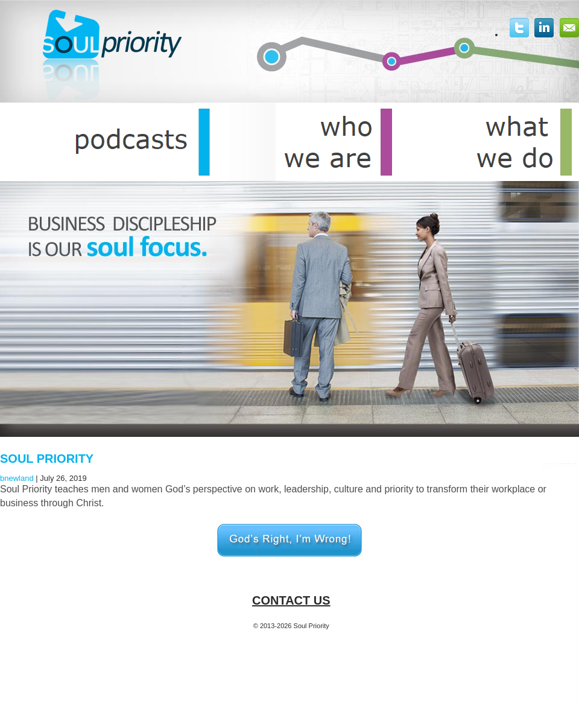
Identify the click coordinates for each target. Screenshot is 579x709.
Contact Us (291, 600)
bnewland (17, 478)
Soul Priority (46, 458)
